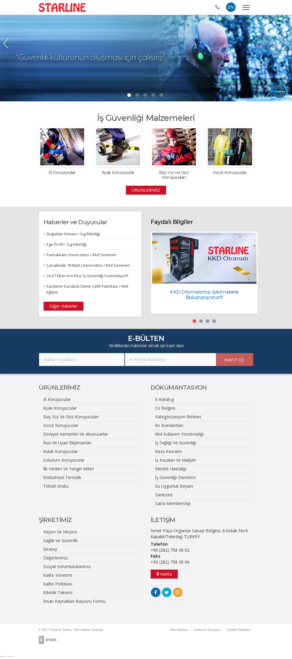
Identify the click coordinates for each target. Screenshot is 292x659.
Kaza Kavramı (168, 451)
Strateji (50, 549)
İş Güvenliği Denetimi (175, 477)
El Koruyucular (62, 172)
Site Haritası (179, 629)
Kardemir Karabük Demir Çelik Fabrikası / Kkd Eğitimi (87, 289)
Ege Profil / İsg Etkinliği (66, 244)
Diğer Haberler (64, 306)
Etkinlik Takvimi (57, 592)
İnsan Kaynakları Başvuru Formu (74, 601)
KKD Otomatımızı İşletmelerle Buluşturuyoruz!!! (204, 294)
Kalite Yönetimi (57, 575)
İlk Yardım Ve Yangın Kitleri (68, 469)
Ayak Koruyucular (118, 172)
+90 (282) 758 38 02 (170, 550)
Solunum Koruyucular (63, 460)
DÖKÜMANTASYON (179, 387)
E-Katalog (164, 399)
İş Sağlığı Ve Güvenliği (175, 443)
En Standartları (169, 425)
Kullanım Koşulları (207, 629)
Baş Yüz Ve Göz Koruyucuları (71, 416)
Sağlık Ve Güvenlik (60, 540)
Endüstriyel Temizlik (62, 477)
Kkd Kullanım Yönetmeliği (179, 434)
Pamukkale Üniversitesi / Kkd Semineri (81, 254)
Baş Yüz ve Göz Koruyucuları (174, 175)
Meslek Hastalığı (170, 469)
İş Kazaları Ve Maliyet (175, 460)
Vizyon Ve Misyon (60, 532)
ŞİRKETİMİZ (55, 520)
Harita (164, 574)
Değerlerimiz (55, 558)
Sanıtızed (163, 495)
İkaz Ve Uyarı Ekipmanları (67, 443)
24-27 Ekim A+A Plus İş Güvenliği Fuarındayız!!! (87, 275)
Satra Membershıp (173, 503)
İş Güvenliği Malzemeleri (146, 118)
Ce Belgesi (165, 408)
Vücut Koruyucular (230, 172)
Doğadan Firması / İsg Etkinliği (73, 234)
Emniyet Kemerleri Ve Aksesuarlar (75, 434)
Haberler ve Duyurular (75, 222)
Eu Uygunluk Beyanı (174, 486)
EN (231, 7)
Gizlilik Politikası (239, 629)
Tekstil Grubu (56, 486)
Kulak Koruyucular (60, 451)
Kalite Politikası (57, 584)
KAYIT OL (235, 360)
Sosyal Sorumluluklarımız (67, 566)
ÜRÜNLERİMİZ (146, 190)
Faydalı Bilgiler (172, 221)
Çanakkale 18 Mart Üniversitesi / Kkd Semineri (88, 265)
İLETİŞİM (163, 520)
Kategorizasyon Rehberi (178, 416)
